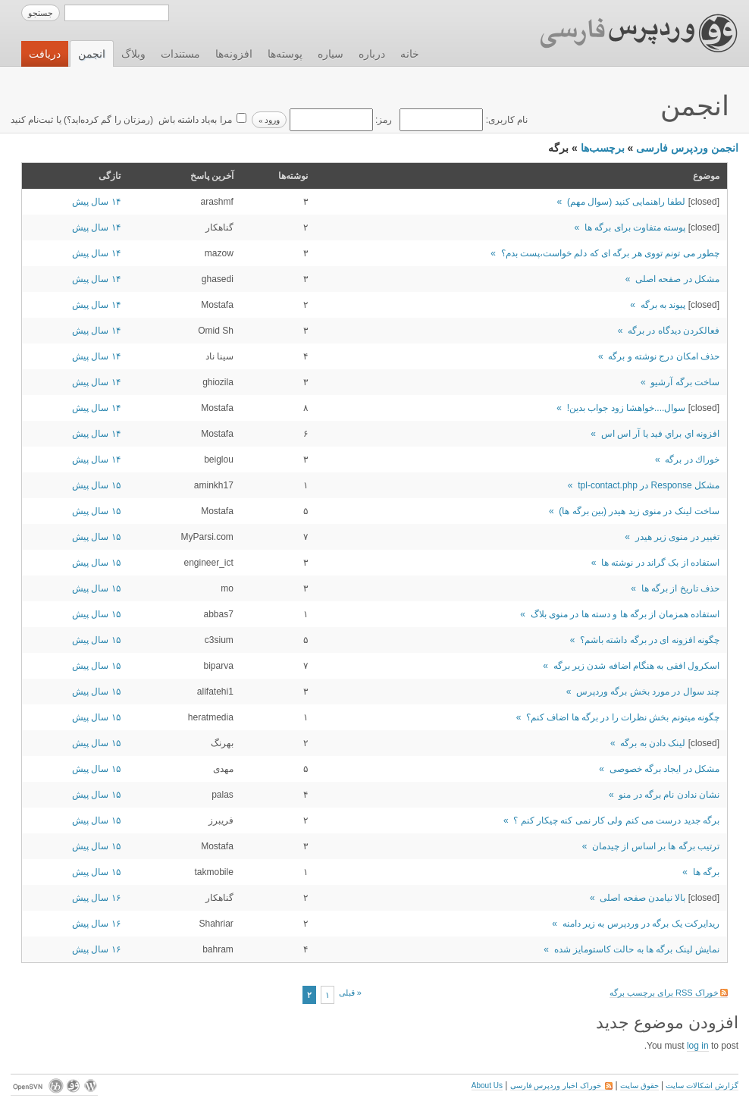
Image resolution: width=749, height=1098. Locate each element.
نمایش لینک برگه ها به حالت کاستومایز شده (636, 949)
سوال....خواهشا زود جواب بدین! (626, 408)
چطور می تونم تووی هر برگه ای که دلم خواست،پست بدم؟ (610, 253)
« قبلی (350, 992)
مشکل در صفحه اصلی (677, 279)
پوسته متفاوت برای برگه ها (634, 227)
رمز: (339, 120)
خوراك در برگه (692, 459)
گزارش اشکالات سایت (702, 1085)
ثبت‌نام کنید (32, 120)
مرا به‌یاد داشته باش (193, 120)
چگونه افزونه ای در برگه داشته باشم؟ (649, 640)
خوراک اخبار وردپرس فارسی (561, 1085)
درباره (372, 54)
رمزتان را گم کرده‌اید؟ (108, 120)
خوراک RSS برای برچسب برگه (669, 992)
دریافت (45, 54)
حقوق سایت (639, 1085)
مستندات (180, 54)
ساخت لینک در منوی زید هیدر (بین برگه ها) (639, 511)
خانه (409, 54)
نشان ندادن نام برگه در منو (669, 794)
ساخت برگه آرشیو (684, 382)
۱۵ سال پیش (96, 485)
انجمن (91, 54)
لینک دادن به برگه (652, 743)
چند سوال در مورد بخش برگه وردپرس (647, 691)
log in (698, 1045)
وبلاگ (133, 54)
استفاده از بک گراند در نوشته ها (660, 562)
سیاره (330, 54)
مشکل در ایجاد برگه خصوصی (664, 769)
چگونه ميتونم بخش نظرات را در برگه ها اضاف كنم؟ (622, 717)
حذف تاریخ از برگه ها (680, 588)
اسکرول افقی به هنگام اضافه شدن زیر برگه (636, 665)
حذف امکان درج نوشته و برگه (663, 356)
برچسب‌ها (603, 148)
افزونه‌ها (233, 54)
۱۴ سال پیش (96, 201)
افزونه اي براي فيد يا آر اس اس (660, 433)
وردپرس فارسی (624, 33)
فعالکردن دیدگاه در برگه (673, 330)
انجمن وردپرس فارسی (687, 148)
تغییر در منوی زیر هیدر (677, 537)
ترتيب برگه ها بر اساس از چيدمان (655, 846)
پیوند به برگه (663, 305)
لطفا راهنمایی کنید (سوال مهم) (626, 201)
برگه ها (706, 872)
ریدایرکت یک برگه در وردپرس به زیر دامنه (641, 923)
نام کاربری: (462, 120)
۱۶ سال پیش (96, 898)
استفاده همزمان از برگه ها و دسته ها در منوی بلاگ (625, 614)
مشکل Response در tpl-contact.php (648, 485)
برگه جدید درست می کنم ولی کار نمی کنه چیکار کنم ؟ (616, 820)
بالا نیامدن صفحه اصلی (642, 898)
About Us (487, 1085)
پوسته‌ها (285, 54)
